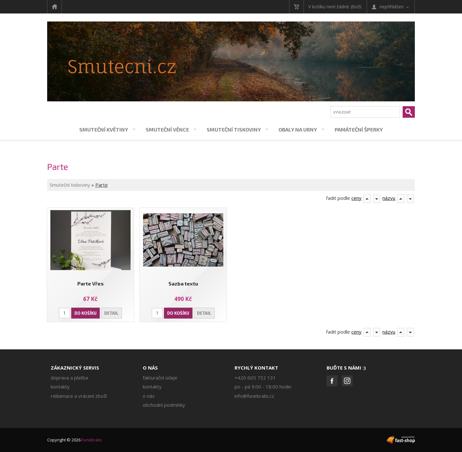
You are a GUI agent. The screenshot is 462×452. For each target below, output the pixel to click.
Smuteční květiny (103, 129)
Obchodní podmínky (164, 405)
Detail (111, 313)
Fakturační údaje (160, 377)
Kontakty (60, 386)
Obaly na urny (297, 129)
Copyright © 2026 (74, 440)
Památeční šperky (359, 129)
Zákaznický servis (75, 367)
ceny (356, 198)
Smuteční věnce (167, 129)
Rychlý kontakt (256, 367)
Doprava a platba (69, 377)
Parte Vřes (90, 283)
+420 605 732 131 (255, 377)
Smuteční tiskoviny (234, 129)
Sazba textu (183, 283)
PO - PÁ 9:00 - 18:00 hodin (263, 386)
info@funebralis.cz (254, 396)
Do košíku (85, 313)
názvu (388, 198)
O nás (150, 367)
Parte (101, 185)
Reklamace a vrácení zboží (79, 396)
